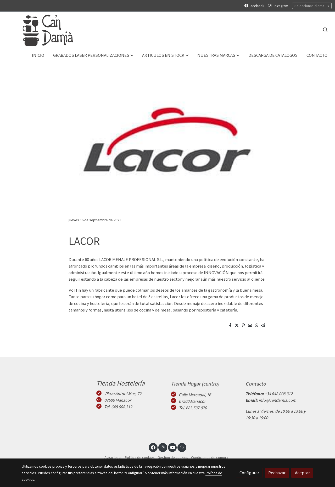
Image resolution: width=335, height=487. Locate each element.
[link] (42, 30)
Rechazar (277, 472)
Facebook (255, 5)
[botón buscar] (325, 29)
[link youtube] (172, 447)
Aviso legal (112, 457)
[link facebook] (153, 447)
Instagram (281, 6)
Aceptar (302, 472)
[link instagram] (163, 447)
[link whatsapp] (182, 447)
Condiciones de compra (209, 457)
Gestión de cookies (173, 457)
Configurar (249, 472)
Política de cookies (140, 457)
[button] (93, 55)
